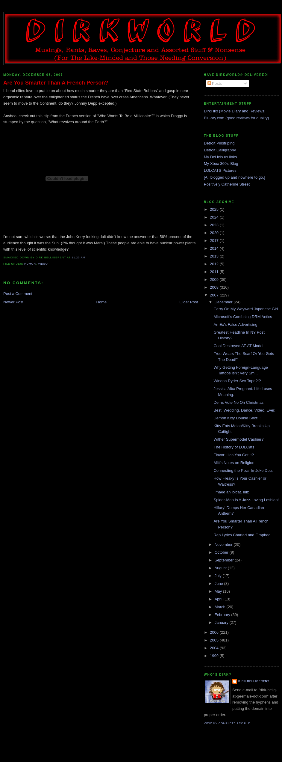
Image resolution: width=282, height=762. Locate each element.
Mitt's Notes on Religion (233, 462)
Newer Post (13, 302)
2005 (215, 640)
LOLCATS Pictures (220, 170)
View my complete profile (227, 723)
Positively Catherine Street (227, 184)
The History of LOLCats (233, 447)
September (225, 560)
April (219, 599)
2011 (215, 271)
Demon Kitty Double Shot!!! (236, 418)
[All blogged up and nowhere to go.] (234, 177)
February (223, 614)
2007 (215, 295)
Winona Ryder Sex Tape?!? (237, 381)
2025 (215, 209)
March (221, 607)
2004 (215, 648)
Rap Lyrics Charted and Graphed (241, 535)
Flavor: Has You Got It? (233, 455)
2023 (215, 225)
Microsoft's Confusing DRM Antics (242, 316)
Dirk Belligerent (253, 681)
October (222, 552)
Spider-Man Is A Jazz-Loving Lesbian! (246, 500)
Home (101, 302)
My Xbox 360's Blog (221, 163)
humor (30, 263)
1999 (215, 655)
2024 (215, 217)
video (43, 263)
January (222, 622)
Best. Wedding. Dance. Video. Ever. (244, 410)
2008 (215, 287)
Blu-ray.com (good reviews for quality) (236, 118)
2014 (215, 248)
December (224, 302)
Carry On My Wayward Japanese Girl (245, 309)
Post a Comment (17, 293)
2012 (215, 264)
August (221, 568)
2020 (215, 233)
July (219, 575)
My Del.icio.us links (220, 157)
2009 (215, 279)
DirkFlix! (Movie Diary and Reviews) (235, 111)
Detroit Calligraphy (220, 150)
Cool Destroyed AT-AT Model (238, 346)
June (219, 583)
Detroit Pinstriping (219, 143)
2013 (215, 256)
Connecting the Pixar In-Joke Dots (242, 470)
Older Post (189, 302)
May (219, 591)
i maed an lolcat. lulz (231, 492)
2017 (215, 240)
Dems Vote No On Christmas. (239, 402)
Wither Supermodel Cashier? (238, 439)
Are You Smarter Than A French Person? (55, 83)
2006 (215, 632)
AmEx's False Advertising (235, 324)
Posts (214, 83)
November (224, 544)
